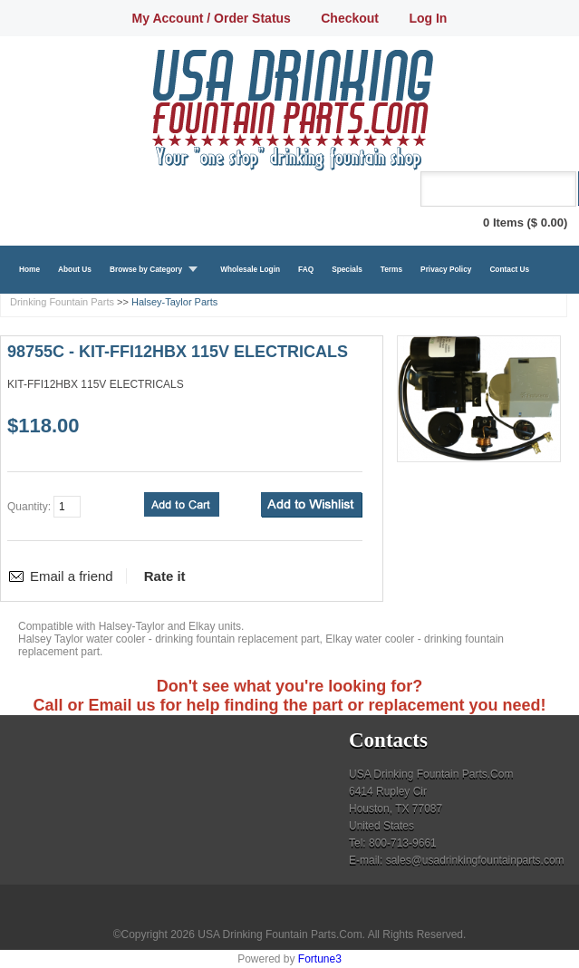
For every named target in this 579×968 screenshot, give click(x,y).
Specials (347, 269)
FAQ (306, 269)
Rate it (165, 576)
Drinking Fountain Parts (62, 301)
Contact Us (509, 269)
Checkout (350, 18)
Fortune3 (320, 959)
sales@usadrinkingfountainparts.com (475, 860)
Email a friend (71, 576)
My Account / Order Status (211, 18)
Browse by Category (146, 269)
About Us (75, 269)
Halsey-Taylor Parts (174, 301)
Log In (428, 18)
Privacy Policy (445, 269)
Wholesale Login (250, 269)
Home (29, 269)
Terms (391, 269)
